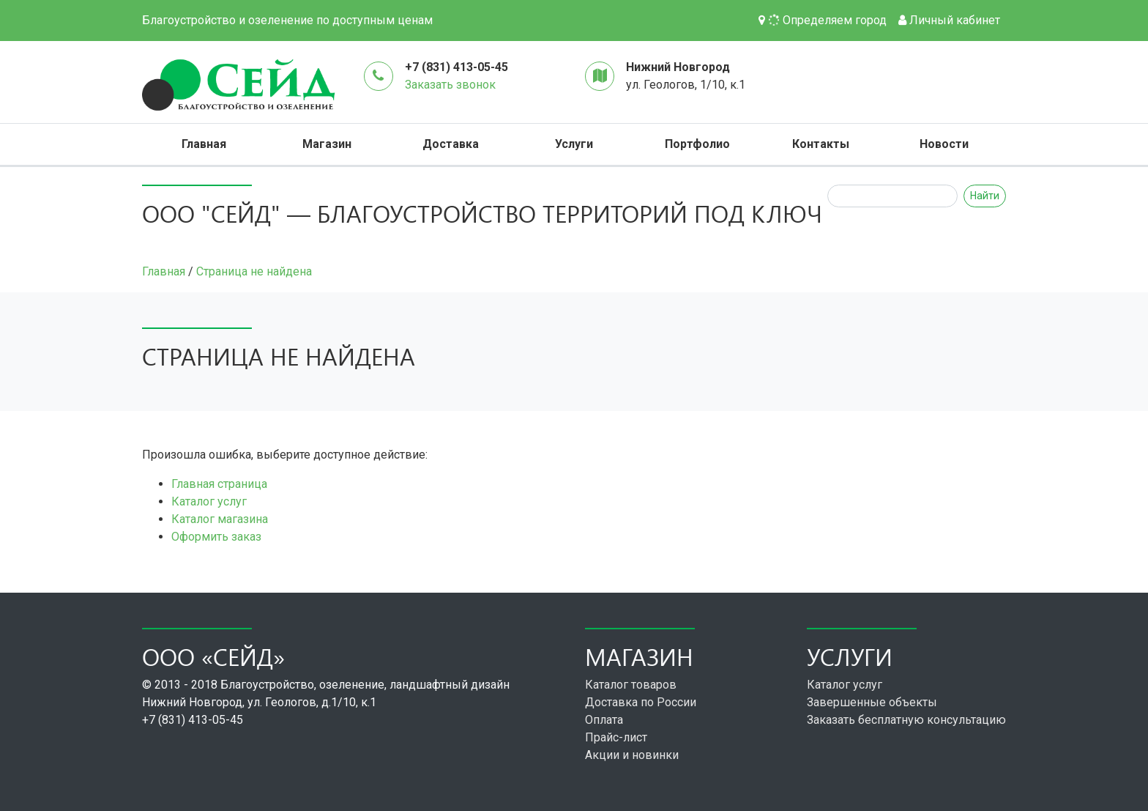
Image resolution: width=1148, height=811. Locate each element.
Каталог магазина (219, 519)
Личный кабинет (949, 20)
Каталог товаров (630, 685)
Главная (204, 144)
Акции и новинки (632, 755)
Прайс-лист (616, 737)
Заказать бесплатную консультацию (906, 720)
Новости (944, 144)
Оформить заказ (216, 537)
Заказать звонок (450, 85)
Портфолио (697, 144)
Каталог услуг (209, 501)
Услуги (574, 144)
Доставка (450, 144)
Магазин (326, 144)
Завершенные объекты (872, 702)
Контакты (820, 144)
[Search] (892, 196)
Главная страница (219, 484)
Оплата (604, 720)
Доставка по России (640, 702)
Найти (984, 195)
